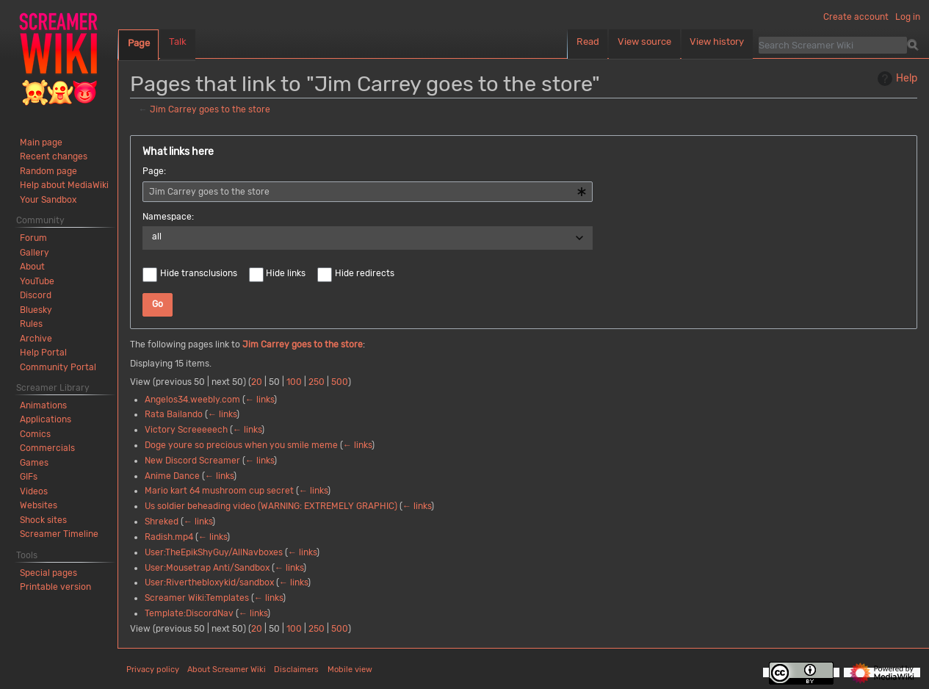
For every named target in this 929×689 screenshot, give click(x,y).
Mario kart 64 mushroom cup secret (219, 491)
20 (256, 382)
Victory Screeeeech (186, 430)
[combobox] (367, 191)
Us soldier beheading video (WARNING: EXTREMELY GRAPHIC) (271, 506)
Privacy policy (152, 669)
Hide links (286, 273)
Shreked (161, 521)
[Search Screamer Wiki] (833, 45)
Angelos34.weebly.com (192, 399)
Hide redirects (364, 273)
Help (895, 78)
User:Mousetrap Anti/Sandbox (207, 568)
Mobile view (350, 669)
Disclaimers (296, 669)
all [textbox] (157, 236)
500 (339, 382)
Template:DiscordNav (189, 613)
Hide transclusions (198, 273)
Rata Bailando (174, 414)
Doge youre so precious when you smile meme (241, 445)
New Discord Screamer (192, 460)
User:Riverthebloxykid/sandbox (209, 582)
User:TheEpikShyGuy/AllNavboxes (214, 552)
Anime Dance (172, 476)
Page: (154, 171)
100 (294, 382)
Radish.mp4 (169, 537)
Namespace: (168, 217)
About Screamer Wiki (226, 669)
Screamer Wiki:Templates (197, 598)
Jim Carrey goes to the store (210, 109)
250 (316, 382)
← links (259, 399)
